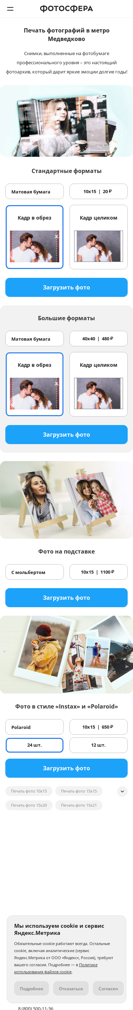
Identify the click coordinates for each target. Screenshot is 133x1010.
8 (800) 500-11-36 (122, 9)
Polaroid (21, 727)
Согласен (108, 989)
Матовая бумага (30, 192)
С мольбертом (28, 572)
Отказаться (71, 989)
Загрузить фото (66, 287)
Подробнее (31, 989)
